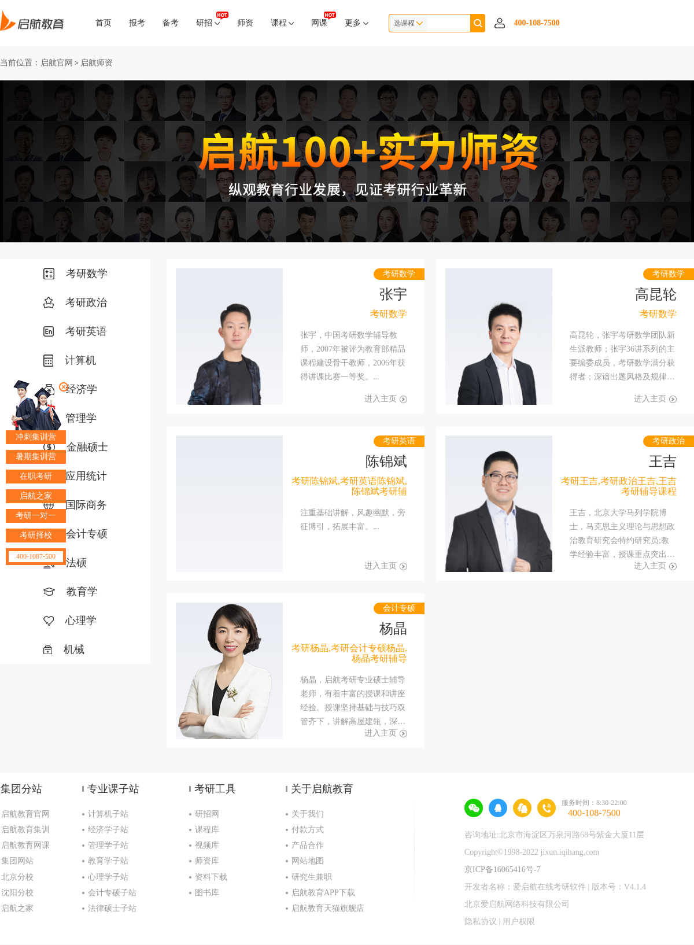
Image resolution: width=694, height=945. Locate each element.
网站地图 (307, 861)
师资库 (207, 861)
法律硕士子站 (112, 908)
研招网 (207, 814)
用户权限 (519, 921)
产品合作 (307, 845)
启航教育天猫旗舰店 (327, 908)
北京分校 (17, 877)
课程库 (207, 829)
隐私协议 (480, 921)
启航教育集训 (25, 829)
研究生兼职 (311, 877)
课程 (282, 23)
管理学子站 (108, 845)
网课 (319, 19)
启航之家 (17, 908)
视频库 (207, 845)
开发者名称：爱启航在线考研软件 (525, 887)
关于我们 (307, 814)
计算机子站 (108, 814)
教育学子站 (108, 861)
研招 (208, 19)
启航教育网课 (25, 845)
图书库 (207, 892)
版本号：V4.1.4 (619, 887)
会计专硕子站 (112, 892)
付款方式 (307, 829)
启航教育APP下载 (323, 892)
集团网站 (17, 861)
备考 (171, 23)
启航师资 (96, 62)
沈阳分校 (17, 892)
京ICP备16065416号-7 (502, 869)
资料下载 (211, 877)
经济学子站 (108, 829)
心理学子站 (108, 877)
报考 (137, 23)
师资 (245, 23)
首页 (103, 23)
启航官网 (56, 62)
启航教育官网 (25, 814)
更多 (356, 23)
